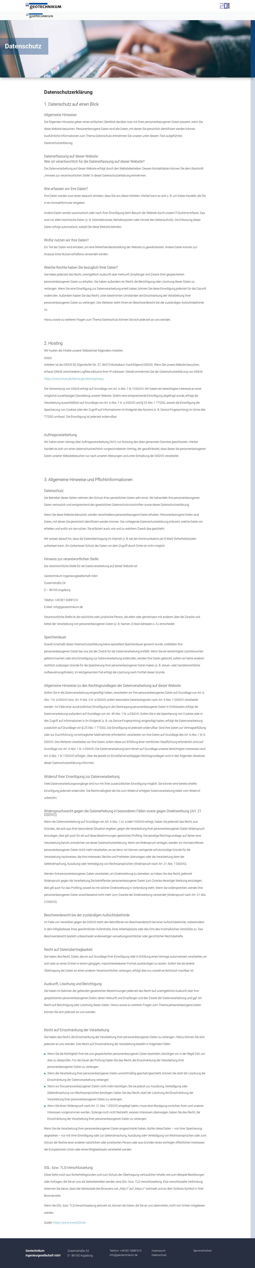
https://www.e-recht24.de (69, 1222)
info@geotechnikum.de (124, 1255)
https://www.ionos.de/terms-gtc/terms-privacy (73, 378)
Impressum (159, 1250)
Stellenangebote (90, 16)
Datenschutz (159, 1255)
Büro (30, 16)
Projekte (71, 16)
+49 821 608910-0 (130, 1250)
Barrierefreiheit (203, 1250)
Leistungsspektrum (49, 16)
